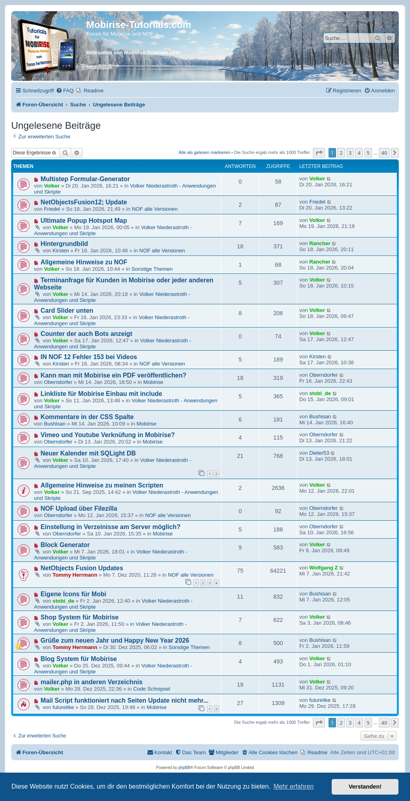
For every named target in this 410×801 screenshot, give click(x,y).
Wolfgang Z (323, 568)
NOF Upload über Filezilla (79, 508)
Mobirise (153, 382)
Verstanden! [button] (365, 786)
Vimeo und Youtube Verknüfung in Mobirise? (108, 434)
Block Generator (65, 544)
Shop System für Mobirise (80, 617)
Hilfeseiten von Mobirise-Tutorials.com (133, 53)
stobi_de (320, 393)
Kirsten (61, 251)
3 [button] (350, 152)
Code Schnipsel (151, 689)
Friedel (52, 209)
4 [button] (359, 152)
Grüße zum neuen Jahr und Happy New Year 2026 (115, 640)
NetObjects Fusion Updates (82, 568)
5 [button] (368, 152)
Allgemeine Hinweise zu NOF (84, 262)
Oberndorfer (58, 382)
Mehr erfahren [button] (293, 786)
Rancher (319, 243)
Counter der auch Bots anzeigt (87, 333)
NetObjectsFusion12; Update (84, 202)
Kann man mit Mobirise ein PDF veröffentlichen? (114, 375)
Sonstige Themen (152, 269)
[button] (319, 153)
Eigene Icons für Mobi (73, 594)
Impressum (99, 67)
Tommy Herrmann (75, 575)
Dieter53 (319, 453)
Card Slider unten (67, 310)
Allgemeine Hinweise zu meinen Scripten (102, 485)
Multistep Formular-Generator (85, 179)
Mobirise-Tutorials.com (138, 24)
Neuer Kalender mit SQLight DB (88, 453)
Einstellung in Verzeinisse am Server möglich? (111, 526)
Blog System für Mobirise (79, 658)
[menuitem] (65, 90)
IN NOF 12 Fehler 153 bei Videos (89, 357)
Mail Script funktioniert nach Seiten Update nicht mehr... (125, 700)
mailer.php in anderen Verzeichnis (92, 682)
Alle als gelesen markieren (204, 152)
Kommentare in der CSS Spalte (87, 416)
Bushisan (55, 424)
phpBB (184, 767)
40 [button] (384, 152)
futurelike (63, 707)
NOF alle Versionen (154, 209)
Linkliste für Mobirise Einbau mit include (101, 393)
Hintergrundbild (64, 243)
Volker (52, 186)
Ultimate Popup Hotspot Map (84, 220)
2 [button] (341, 152)
